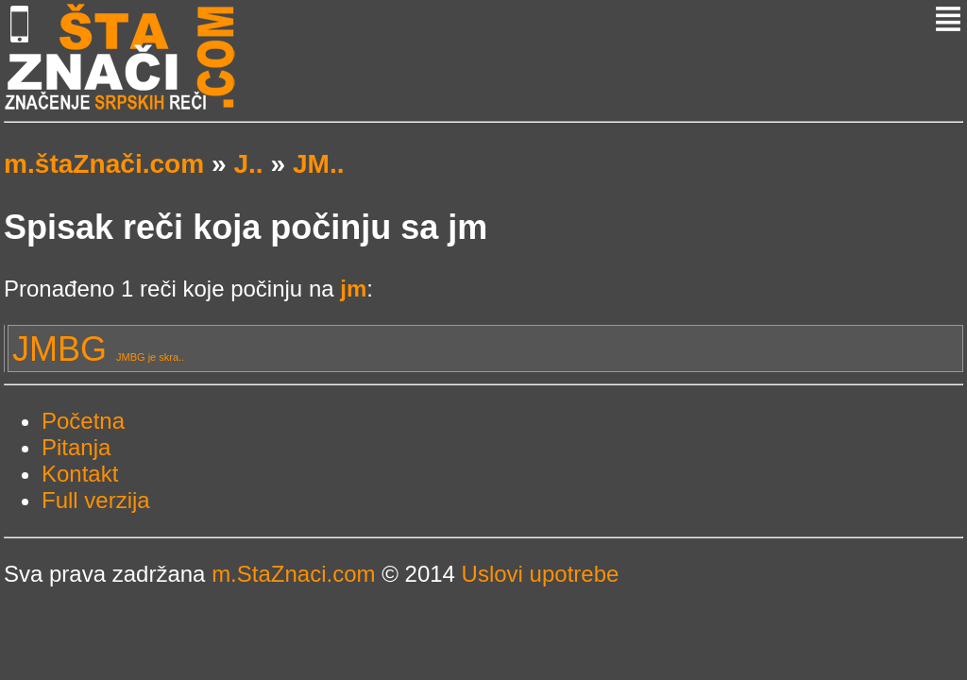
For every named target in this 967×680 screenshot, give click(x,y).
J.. (248, 163)
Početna (83, 421)
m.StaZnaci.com (293, 573)
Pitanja (76, 447)
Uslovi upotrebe (540, 573)
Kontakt (80, 473)
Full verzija (96, 500)
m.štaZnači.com (104, 163)
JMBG (98, 349)
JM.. (319, 163)
